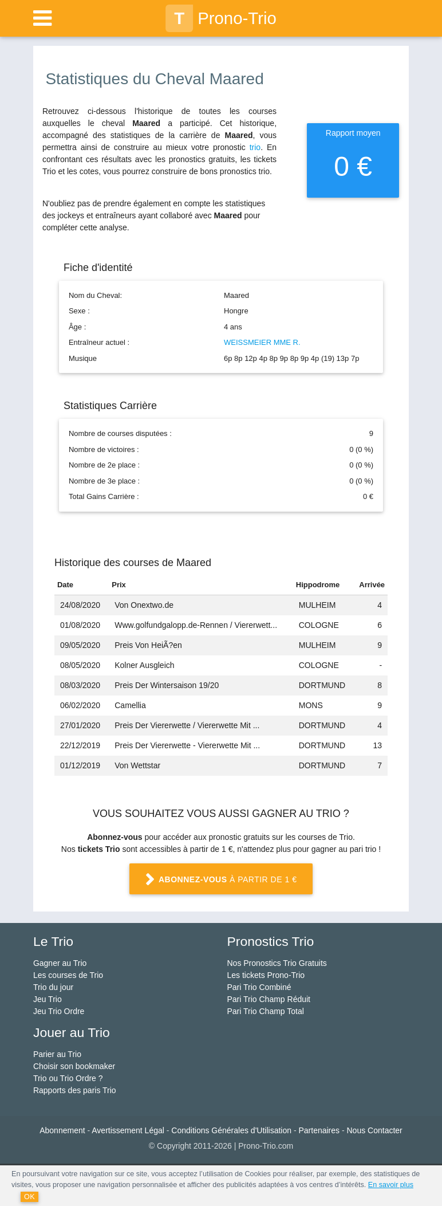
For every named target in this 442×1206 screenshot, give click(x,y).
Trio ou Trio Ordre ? (68, 1078)
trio (255, 147)
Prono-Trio (221, 18)
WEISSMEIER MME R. (262, 342)
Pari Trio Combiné (259, 987)
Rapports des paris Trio (74, 1090)
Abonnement (62, 1130)
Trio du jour (53, 987)
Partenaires (319, 1130)
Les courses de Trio (68, 975)
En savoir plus (390, 1185)
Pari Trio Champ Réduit (269, 999)
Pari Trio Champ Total (265, 1011)
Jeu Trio (47, 999)
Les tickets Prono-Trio (266, 975)
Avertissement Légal (128, 1130)
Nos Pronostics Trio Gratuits (277, 963)
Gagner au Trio (59, 963)
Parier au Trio (57, 1054)
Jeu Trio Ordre (58, 1011)
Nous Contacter (374, 1130)
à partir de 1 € (221, 880)
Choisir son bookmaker (74, 1066)
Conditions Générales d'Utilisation (231, 1130)
